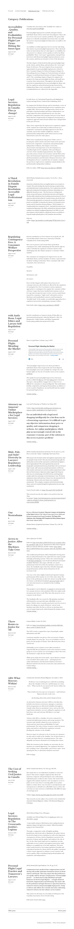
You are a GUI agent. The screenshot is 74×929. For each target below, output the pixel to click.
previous (52, 581)
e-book (35, 819)
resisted (50, 589)
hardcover (53, 817)
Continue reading (32, 394)
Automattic (63, 922)
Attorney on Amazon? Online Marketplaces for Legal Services (15, 411)
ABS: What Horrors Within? (14, 681)
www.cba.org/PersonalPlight (35, 28)
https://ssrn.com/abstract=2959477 (48, 305)
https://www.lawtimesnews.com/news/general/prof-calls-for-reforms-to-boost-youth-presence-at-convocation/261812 (46, 500)
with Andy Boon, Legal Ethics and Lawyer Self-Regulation (15, 321)
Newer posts (62, 910)
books (57, 581)
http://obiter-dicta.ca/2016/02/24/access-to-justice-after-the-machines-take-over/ (46, 548)
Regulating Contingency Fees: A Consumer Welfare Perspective (15, 244)
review (29, 827)
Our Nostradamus (15, 515)
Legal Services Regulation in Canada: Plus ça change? (14, 106)
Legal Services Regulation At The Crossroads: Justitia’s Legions (14, 821)
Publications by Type (33, 11)
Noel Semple (11, 54)
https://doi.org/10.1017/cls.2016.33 (52, 490)
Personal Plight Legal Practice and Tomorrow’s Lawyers (15, 871)
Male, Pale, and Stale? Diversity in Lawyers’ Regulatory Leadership (14, 459)
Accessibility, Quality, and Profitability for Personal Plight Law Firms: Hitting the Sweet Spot (15, 38)
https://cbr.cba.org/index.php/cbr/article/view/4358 (47, 795)
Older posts (11, 910)
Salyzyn (52, 380)
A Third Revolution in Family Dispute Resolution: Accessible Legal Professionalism (15, 189)
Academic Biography (20, 11)
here (33, 754)
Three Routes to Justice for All (13, 625)
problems (29, 374)
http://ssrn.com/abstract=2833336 (51, 168)
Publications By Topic (48, 11)
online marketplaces (48, 429)
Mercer (41, 380)
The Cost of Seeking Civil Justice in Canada (14, 773)
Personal (10, 11)
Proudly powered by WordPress (44, 922)
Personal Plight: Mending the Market (14, 344)
